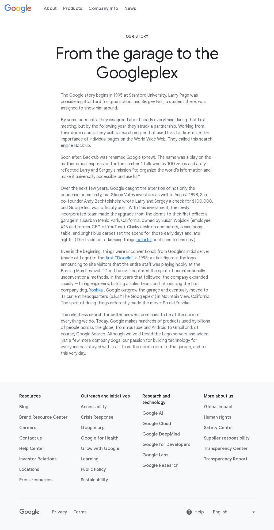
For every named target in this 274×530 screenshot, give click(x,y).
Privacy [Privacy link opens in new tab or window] (59, 512)
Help (195, 512)
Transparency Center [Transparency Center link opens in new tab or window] (226, 448)
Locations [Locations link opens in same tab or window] (29, 469)
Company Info (103, 8)
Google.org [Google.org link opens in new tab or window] (93, 427)
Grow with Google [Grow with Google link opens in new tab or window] (100, 448)
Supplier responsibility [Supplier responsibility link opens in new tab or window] (227, 438)
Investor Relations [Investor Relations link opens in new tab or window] (37, 459)
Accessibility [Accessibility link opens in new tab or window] (94, 407)
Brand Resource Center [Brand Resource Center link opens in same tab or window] (43, 417)
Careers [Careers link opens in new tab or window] (27, 427)
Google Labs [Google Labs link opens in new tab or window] (155, 455)
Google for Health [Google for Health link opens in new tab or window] (100, 438)
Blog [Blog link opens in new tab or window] (23, 407)
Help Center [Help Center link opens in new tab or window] (31, 448)
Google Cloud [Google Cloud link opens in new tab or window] (156, 423)
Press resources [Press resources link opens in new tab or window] (35, 480)
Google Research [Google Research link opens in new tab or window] (160, 465)
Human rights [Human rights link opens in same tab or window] (217, 417)
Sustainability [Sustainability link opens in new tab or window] (94, 480)
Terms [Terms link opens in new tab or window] (80, 512)
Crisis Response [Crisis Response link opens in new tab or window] (97, 417)
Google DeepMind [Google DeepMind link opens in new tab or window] (161, 434)
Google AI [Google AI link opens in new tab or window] (152, 413)
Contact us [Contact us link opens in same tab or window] (30, 438)
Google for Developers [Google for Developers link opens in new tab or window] (166, 444)
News (130, 8)
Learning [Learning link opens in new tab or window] (89, 459)
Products (72, 8)
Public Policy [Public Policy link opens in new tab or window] (93, 469)
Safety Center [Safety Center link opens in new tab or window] (218, 427)
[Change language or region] (234, 512)
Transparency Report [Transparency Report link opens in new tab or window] (226, 459)
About (50, 8)
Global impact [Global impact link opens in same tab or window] (218, 407)
